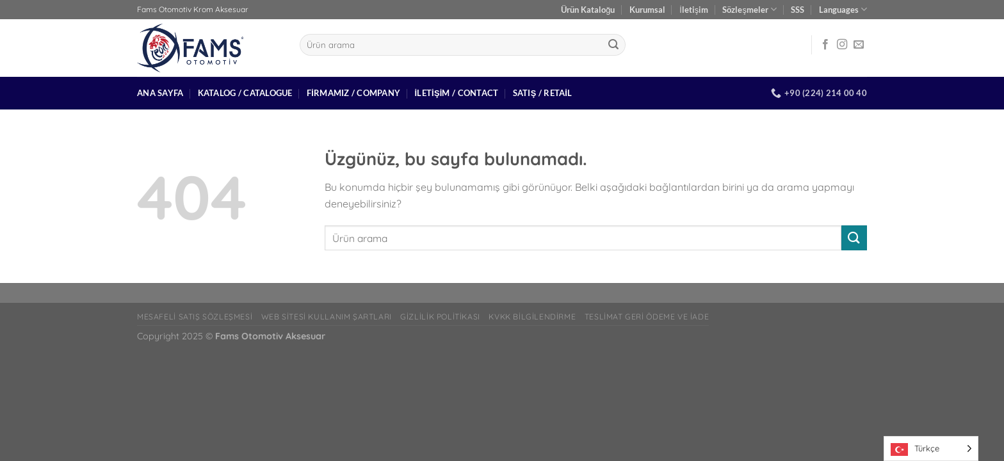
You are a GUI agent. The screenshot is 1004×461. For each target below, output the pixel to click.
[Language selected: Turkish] (931, 448)
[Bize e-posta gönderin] (859, 45)
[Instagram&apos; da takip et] (842, 45)
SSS (797, 9)
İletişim (693, 9)
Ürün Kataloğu (588, 9)
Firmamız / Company (353, 93)
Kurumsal (647, 9)
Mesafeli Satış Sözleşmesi (194, 316)
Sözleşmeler (749, 9)
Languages (843, 9)
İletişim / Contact (456, 93)
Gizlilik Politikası (440, 316)
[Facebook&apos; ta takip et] (825, 45)
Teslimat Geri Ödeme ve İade (647, 316)
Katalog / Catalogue (245, 93)
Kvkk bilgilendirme (532, 316)
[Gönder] (613, 45)
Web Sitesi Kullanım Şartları (326, 316)
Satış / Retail (542, 93)
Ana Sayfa (160, 93)
